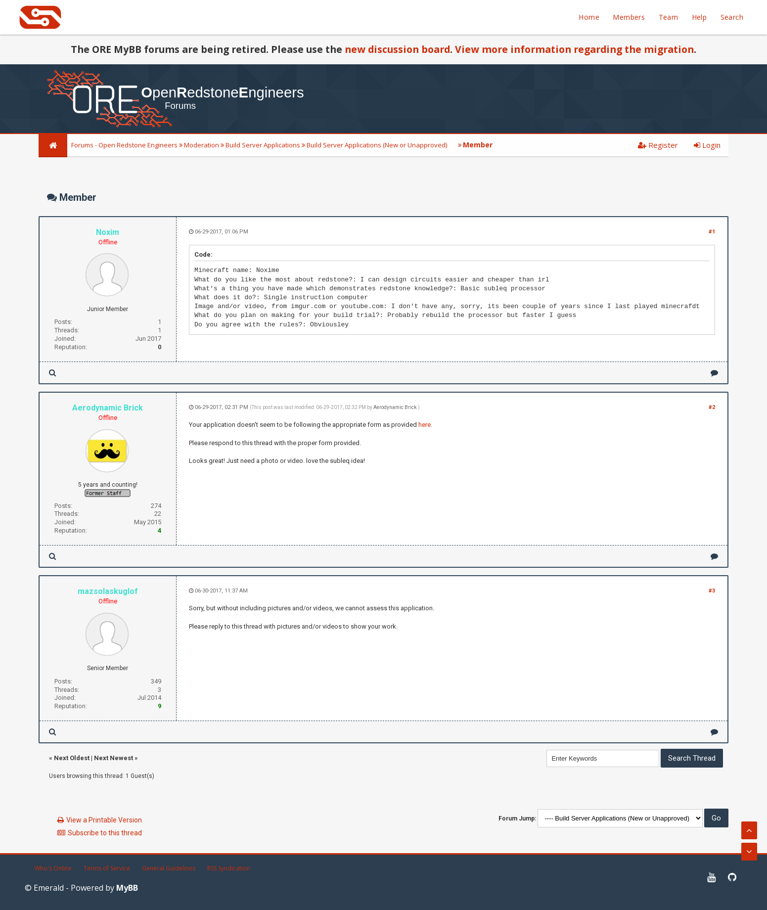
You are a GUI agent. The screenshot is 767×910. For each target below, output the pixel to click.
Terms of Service (107, 868)
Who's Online (53, 868)
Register (658, 145)
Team (668, 17)
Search (732, 17)
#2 (712, 407)
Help (699, 17)
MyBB (127, 887)
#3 (712, 591)
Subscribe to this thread (105, 833)
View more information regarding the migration (574, 49)
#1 (712, 231)
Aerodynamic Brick (394, 407)
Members (629, 17)
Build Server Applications (263, 144)
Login (707, 145)
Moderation (201, 144)
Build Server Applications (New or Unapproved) (377, 144)
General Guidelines (168, 868)
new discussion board (397, 49)
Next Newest (113, 758)
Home (589, 17)
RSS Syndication (228, 868)
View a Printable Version (104, 820)
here (424, 424)
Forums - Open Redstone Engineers (124, 144)
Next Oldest (72, 758)
